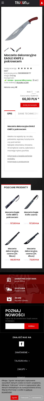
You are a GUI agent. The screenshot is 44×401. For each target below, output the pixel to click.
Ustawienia (36, 397)
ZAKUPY (22, 369)
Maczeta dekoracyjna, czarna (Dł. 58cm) (12, 252)
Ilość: (29, 92)
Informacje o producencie (18, 161)
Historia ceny (10, 87)
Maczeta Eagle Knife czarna (31, 213)
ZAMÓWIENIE (22, 352)
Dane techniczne (28, 113)
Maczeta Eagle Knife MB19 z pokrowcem (12, 215)
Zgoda (14, 397)
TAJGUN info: (22, 360)
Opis (9, 113)
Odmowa (24, 397)
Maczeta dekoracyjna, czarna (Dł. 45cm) (31, 252)
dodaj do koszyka (30, 105)
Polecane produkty (16, 187)
